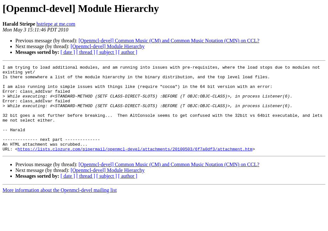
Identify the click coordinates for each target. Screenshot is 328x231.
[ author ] (127, 52)
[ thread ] (85, 52)
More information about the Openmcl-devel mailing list (60, 207)
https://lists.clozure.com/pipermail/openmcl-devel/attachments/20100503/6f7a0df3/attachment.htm (135, 166)
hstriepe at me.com (56, 24)
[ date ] (68, 52)
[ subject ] (106, 52)
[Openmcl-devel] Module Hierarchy (107, 46)
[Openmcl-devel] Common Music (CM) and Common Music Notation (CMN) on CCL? (168, 40)
